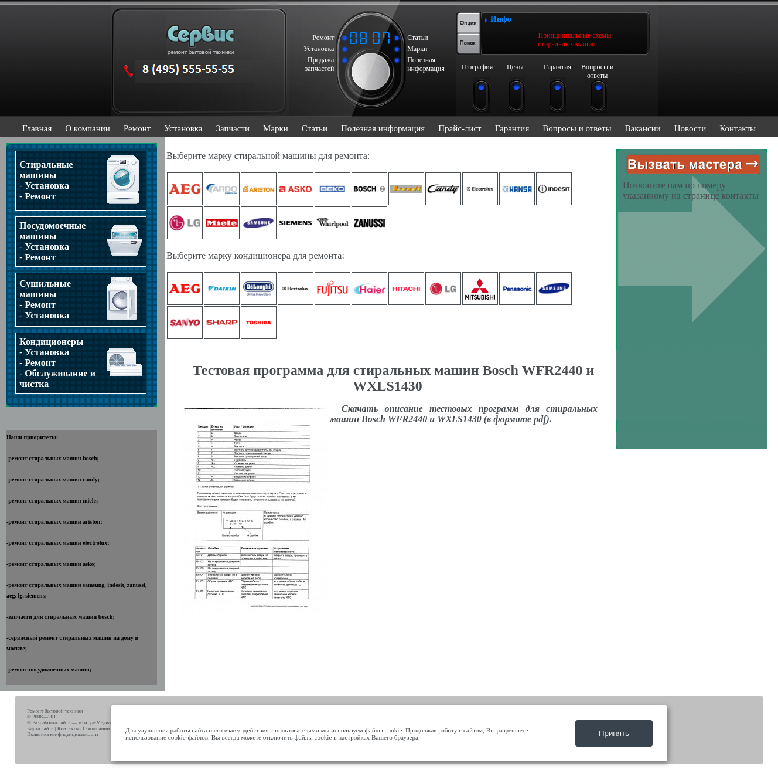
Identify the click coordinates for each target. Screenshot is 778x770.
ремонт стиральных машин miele (52, 500)
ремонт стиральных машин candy (52, 479)
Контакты (737, 128)
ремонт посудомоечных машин (48, 669)
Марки (275, 128)
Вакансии (643, 128)
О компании (87, 128)
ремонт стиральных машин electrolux (57, 543)
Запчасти (232, 128)
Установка (183, 128)
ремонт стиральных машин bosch (52, 458)
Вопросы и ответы (576, 128)
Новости (690, 128)
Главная (37, 128)
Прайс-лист (459, 128)
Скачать (360, 408)
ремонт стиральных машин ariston (54, 521)
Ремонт (137, 128)
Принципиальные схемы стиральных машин (575, 39)
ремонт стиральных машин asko (51, 564)
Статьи (314, 128)
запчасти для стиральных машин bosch (60, 616)
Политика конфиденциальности (62, 734)
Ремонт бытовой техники (55, 711)
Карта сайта (40, 728)
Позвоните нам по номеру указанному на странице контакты (691, 190)
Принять (614, 733)
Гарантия (512, 128)
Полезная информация (383, 128)
